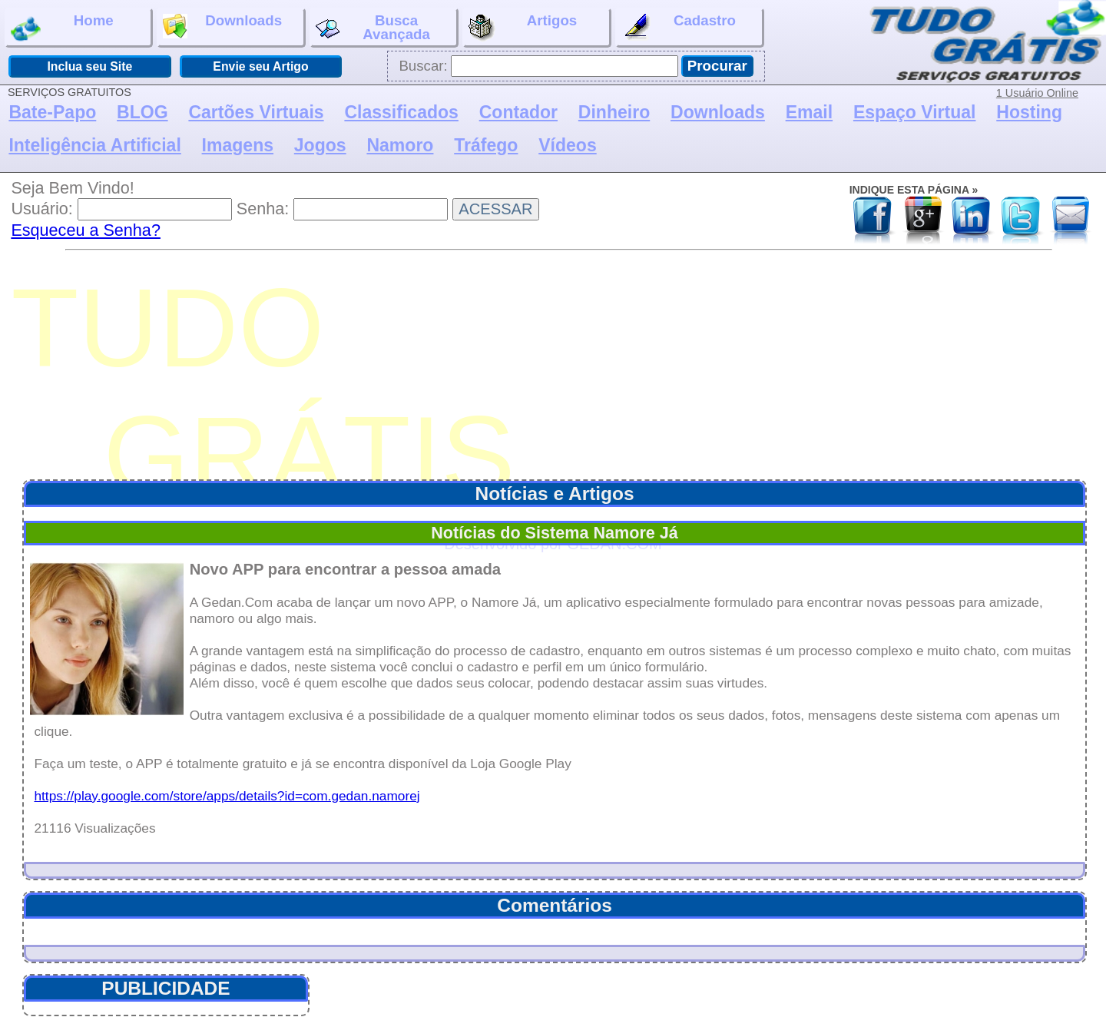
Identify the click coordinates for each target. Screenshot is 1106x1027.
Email (809, 112)
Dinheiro (614, 112)
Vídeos (567, 145)
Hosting (1029, 112)
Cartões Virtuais (255, 112)
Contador (518, 112)
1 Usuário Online (1037, 93)
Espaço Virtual (914, 112)
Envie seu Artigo (260, 66)
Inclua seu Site (89, 66)
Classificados (401, 112)
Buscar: (423, 66)
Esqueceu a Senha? (86, 230)
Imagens (237, 145)
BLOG (142, 112)
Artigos (523, 28)
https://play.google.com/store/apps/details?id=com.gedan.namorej (226, 795)
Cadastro (678, 28)
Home (62, 28)
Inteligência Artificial (94, 145)
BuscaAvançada (373, 27)
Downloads (222, 25)
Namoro (399, 145)
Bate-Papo (52, 112)
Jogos (320, 145)
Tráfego (486, 145)
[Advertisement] (558, 365)
